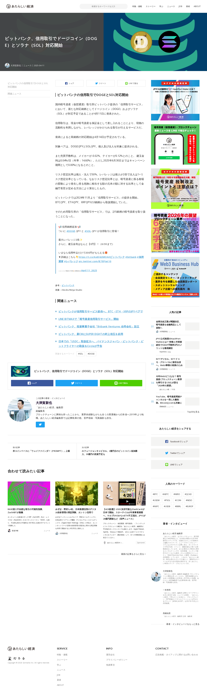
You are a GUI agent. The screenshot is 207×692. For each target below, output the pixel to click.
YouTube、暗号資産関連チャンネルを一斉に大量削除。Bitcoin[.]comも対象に (169, 399)
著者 (188, 6)
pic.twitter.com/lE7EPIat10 (95, 261)
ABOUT (197, 6)
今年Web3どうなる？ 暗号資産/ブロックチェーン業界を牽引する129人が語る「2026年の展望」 (169, 381)
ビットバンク (68, 285)
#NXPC (156, 506)
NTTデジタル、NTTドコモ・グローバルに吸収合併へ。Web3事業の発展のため (169, 362)
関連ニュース (14, 93)
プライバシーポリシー (117, 659)
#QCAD (188, 494)
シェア (71, 83)
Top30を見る (193, 411)
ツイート (102, 83)
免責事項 (110, 664)
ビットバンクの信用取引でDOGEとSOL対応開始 (28, 85)
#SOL (88, 231)
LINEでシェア (176, 464)
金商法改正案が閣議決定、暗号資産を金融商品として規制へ (168, 324)
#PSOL (167, 500)
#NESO (189, 500)
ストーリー (151, 6)
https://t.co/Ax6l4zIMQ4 (93, 257)
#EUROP (189, 506)
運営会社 (110, 654)
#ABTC (166, 494)
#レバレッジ (71, 261)
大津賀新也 (44, 402)
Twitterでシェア (177, 453)
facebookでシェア (179, 441)
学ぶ (161, 6)
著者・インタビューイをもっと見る (182, 624)
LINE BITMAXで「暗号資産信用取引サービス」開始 (89, 319)
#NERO (177, 494)
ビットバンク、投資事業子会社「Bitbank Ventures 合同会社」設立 (99, 326)
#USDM (156, 500)
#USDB (167, 506)
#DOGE (70, 231)
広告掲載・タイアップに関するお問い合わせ (176, 654)
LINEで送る (133, 83)
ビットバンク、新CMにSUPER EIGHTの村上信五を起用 (91, 334)
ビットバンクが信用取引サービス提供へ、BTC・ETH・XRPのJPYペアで (101, 311)
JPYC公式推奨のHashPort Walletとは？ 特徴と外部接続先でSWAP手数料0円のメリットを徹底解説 (169, 343)
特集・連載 (137, 6)
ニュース (171, 6)
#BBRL (178, 506)
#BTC (155, 494)
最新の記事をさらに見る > (133, 554)
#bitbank (130, 257)
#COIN (178, 500)
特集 (169, 352)
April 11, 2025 (89, 270)
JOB (180, 6)
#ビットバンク (116, 257)
